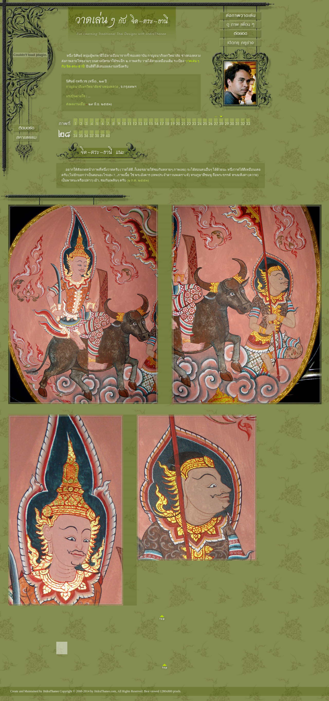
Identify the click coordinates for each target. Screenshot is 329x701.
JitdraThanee (51, 691)
